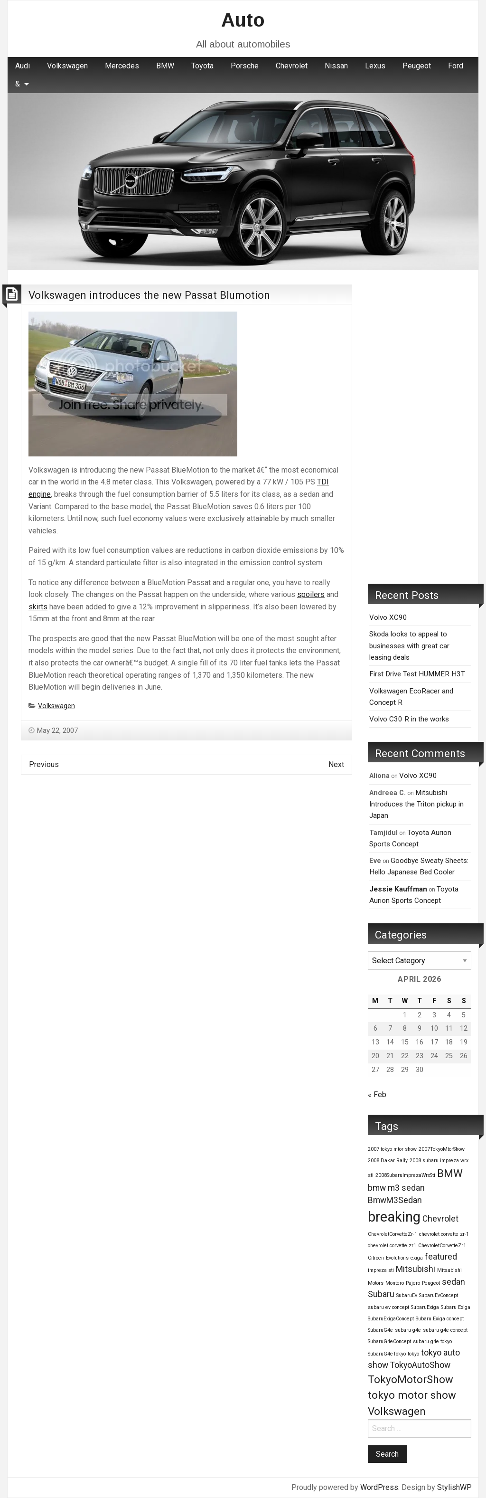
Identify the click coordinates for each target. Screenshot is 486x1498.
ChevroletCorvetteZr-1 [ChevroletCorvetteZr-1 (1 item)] (392, 1234)
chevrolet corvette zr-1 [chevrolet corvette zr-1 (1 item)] (444, 1234)
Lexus (375, 65)
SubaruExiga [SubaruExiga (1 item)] (425, 1307)
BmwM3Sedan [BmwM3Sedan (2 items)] (395, 1200)
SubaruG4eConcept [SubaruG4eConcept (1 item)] (389, 1341)
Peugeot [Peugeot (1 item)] (431, 1283)
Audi (22, 65)
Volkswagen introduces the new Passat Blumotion (149, 295)
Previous (44, 764)
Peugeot (416, 65)
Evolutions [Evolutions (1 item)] (397, 1258)
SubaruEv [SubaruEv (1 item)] (406, 1295)
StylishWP (454, 1487)
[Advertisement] (419, 426)
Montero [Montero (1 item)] (394, 1283)
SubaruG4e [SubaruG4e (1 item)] (380, 1330)
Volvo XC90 (388, 617)
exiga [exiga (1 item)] (417, 1258)
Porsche (245, 65)
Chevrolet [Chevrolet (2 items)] (440, 1218)
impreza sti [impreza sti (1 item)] (381, 1270)
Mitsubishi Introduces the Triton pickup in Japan (416, 804)
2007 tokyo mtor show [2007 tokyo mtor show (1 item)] (392, 1149)
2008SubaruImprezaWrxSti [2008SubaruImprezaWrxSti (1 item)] (405, 1175)
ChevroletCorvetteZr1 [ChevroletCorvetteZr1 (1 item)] (442, 1245)
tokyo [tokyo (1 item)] (413, 1354)
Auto (243, 19)
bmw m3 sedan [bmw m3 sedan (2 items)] (396, 1188)
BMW (165, 65)
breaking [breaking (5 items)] (394, 1217)
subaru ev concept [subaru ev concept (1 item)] (388, 1307)
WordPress (379, 1487)
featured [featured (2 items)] (441, 1256)
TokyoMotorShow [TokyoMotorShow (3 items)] (410, 1379)
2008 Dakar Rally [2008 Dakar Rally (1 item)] (388, 1160)
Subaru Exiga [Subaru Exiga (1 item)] (455, 1307)
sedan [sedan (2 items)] (453, 1282)
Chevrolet (292, 65)
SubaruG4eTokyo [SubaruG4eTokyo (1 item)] (387, 1354)
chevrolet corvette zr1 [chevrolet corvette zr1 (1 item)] (392, 1245)
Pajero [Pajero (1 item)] (413, 1283)
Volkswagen (67, 65)
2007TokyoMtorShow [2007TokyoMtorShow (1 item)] (442, 1149)
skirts (37, 606)
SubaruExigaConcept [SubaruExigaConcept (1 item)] (391, 1319)
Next (336, 764)
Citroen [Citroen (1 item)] (376, 1258)
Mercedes (122, 65)
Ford (455, 65)
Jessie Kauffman (398, 889)
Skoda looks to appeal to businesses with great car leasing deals (409, 646)
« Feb (377, 1094)
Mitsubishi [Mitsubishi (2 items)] (415, 1269)
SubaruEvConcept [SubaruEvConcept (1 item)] (438, 1295)
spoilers (311, 594)
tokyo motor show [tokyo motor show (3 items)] (412, 1395)
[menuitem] (22, 66)
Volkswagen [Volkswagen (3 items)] (397, 1411)
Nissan (336, 65)
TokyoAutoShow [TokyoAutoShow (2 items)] (420, 1365)
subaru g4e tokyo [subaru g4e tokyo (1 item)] (432, 1341)
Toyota (202, 65)
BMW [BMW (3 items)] (450, 1173)
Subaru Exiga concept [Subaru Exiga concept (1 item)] (440, 1319)
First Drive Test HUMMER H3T (417, 674)
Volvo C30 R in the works (409, 719)
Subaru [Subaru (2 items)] (381, 1294)
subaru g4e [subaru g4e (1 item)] (408, 1330)
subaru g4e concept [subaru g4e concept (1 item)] (445, 1330)
